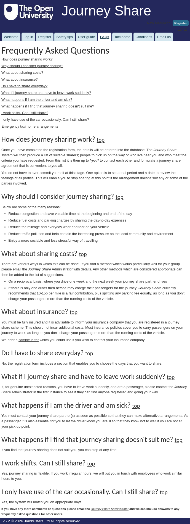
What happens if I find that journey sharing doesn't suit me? (47, 106)
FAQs (104, 37)
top (101, 139)
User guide (86, 37)
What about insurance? (19, 79)
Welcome (11, 37)
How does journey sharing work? (27, 59)
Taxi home (122, 37)
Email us (164, 37)
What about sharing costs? (22, 72)
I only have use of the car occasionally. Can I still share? (45, 119)
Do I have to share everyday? (24, 86)
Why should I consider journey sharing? (32, 66)
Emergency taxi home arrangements (29, 126)
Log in (182, 29)
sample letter (28, 340)
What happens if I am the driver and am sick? (36, 100)
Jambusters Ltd (37, 521)
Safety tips (64, 37)
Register (180, 23)
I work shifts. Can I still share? (24, 113)
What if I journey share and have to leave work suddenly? (46, 93)
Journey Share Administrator (110, 508)
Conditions (143, 37)
